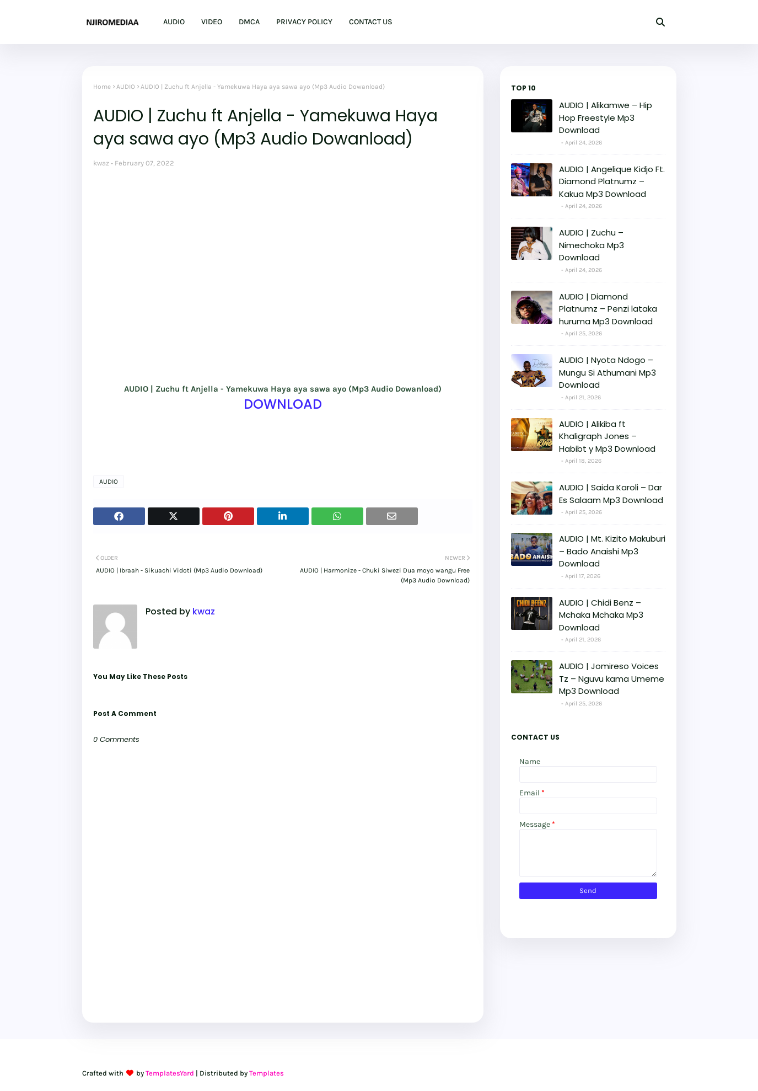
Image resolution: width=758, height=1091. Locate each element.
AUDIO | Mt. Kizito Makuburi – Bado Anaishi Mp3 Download (612, 551)
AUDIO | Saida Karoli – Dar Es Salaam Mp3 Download (611, 494)
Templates (266, 1073)
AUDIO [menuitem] (174, 21)
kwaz (101, 163)
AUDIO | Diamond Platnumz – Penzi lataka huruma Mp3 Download (608, 309)
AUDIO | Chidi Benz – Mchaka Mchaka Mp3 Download (601, 615)
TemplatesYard (170, 1073)
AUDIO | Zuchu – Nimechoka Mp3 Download (591, 245)
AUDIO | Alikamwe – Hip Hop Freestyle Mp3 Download (605, 117)
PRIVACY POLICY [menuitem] (304, 21)
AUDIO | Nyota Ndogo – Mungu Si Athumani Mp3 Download (607, 372)
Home (102, 86)
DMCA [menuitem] (249, 21)
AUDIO (125, 86)
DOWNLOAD (283, 404)
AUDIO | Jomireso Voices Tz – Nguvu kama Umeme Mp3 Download (611, 678)
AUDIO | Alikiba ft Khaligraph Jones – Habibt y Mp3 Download (607, 436)
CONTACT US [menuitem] (371, 21)
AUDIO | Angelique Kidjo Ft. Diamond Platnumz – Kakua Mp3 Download (612, 181)
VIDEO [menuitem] (211, 21)
